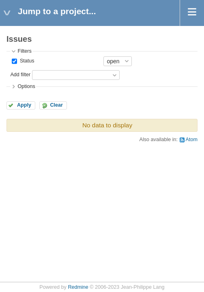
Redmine (78, 287)
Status (26, 61)
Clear (56, 105)
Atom (192, 139)
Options (26, 86)
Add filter (20, 74)
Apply (24, 105)
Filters (24, 51)
